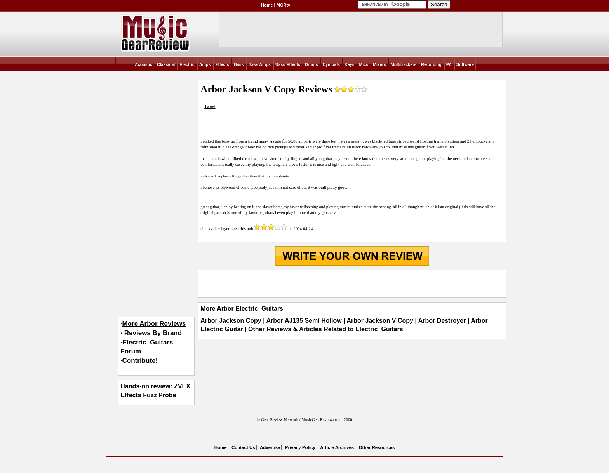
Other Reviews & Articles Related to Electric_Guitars (325, 329)
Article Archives (337, 447)
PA (449, 64)
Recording (431, 64)
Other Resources (377, 447)
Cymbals (331, 64)
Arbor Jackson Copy (230, 320)
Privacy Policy (300, 447)
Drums (311, 64)
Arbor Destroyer (442, 320)
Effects (222, 64)
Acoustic (143, 64)
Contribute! (140, 360)
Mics (363, 64)
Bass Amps (259, 64)
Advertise (270, 447)
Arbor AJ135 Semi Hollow (303, 320)
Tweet (209, 106)
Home (267, 5)
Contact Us (243, 447)
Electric (187, 64)
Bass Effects (287, 64)
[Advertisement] (352, 284)
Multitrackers (403, 64)
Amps (205, 64)
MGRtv (283, 5)
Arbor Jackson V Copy (379, 320)
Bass (239, 64)
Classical (166, 64)
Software (465, 64)
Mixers (379, 64)
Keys (349, 64)
